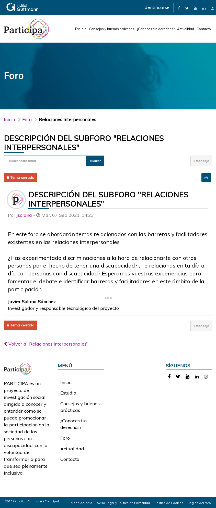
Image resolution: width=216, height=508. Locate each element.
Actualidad (185, 29)
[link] (179, 8)
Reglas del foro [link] (199, 503)
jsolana (24, 215)
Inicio (9, 119)
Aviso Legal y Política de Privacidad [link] (123, 503)
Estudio (80, 29)
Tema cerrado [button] (20, 177)
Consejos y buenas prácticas (111, 29)
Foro (65, 438)
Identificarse (156, 7)
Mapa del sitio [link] (81, 503)
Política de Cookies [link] (168, 503)
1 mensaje (201, 161)
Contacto (204, 29)
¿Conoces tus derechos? (156, 29)
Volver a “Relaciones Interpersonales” (46, 344)
